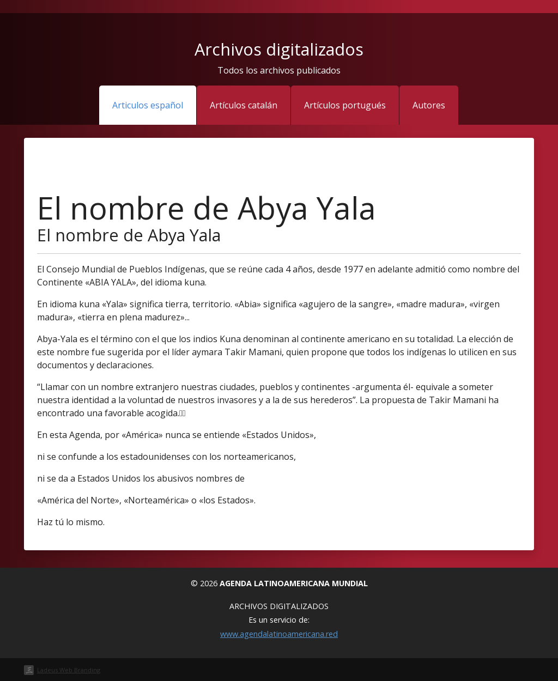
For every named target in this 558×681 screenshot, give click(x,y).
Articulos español (147, 105)
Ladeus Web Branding (68, 670)
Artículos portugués (345, 105)
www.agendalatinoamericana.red (279, 634)
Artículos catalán (243, 105)
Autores (429, 105)
